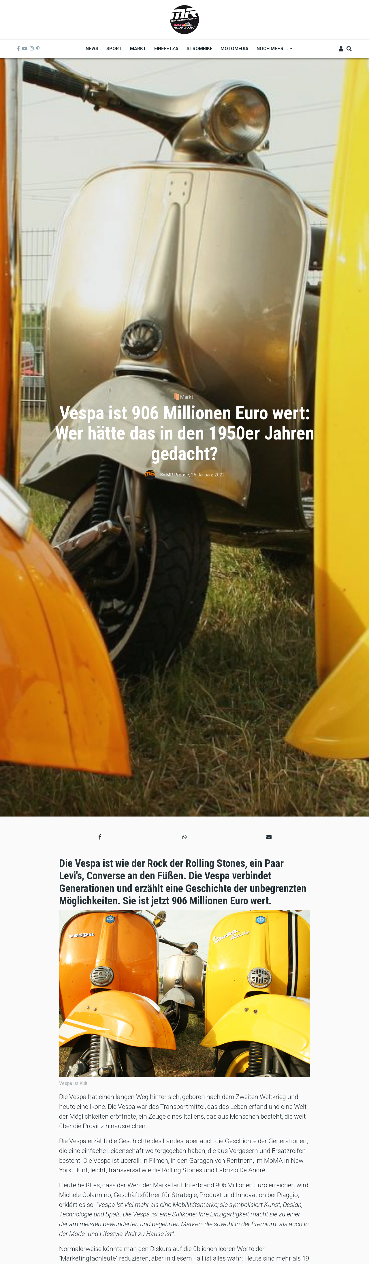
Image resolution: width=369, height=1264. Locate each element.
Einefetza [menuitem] (166, 48)
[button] (100, 837)
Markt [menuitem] (138, 48)
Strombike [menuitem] (199, 48)
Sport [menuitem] (114, 48)
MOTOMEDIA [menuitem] (234, 48)
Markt (186, 397)
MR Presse (177, 475)
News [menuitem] (92, 48)
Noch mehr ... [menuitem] (272, 50)
